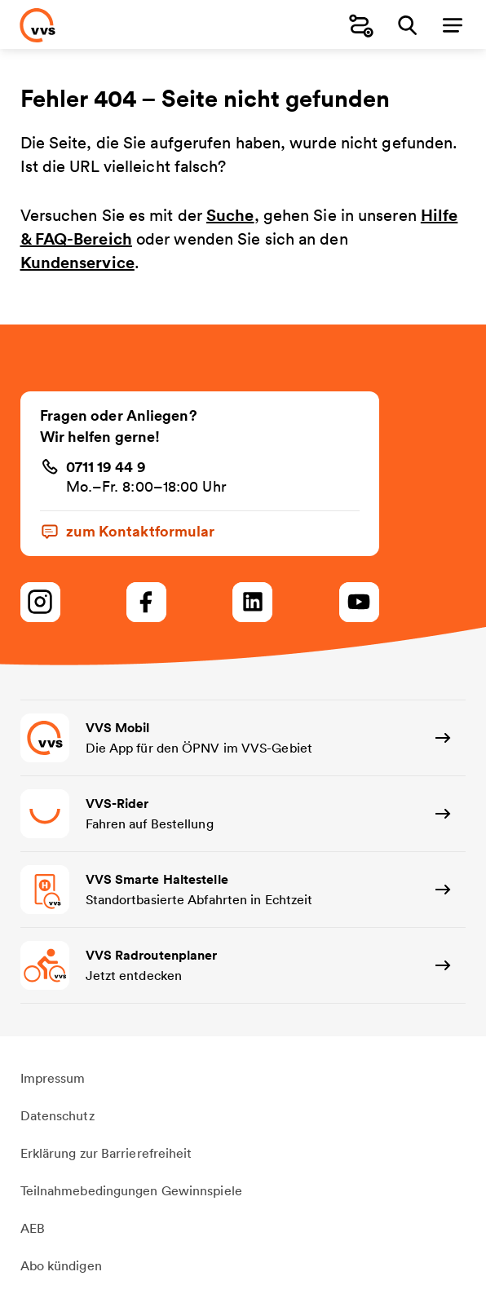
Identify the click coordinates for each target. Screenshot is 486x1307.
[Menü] (452, 25)
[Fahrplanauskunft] (361, 25)
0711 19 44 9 (106, 466)
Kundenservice (77, 262)
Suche (230, 215)
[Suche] (407, 25)
